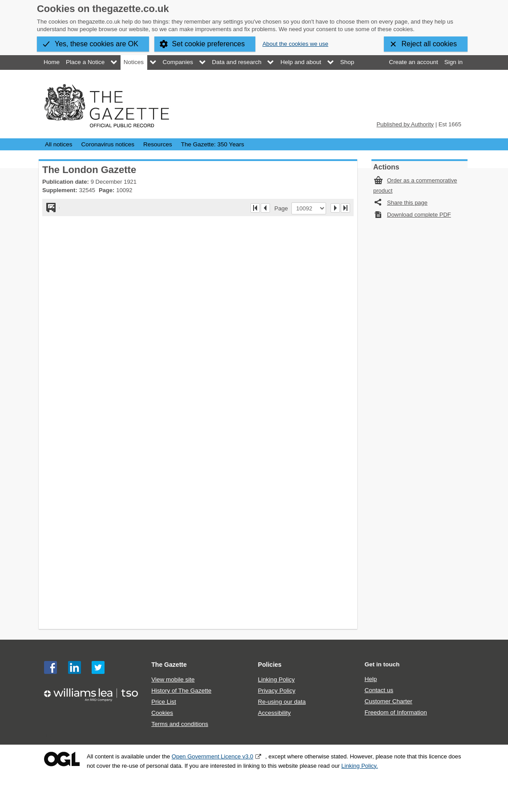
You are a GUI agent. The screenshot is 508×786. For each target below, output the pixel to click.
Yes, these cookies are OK (96, 44)
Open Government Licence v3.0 (213, 756)
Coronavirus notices (107, 144)
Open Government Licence (62, 759)
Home (52, 62)
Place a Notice (85, 62)
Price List (163, 701)
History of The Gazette (181, 690)
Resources (157, 144)
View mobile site (172, 679)
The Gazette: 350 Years (212, 144)
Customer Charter (388, 701)
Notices (134, 62)
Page (282, 208)
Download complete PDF (419, 214)
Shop (347, 62)
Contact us (378, 690)
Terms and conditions (179, 724)
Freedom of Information (395, 712)
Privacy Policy (276, 690)
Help (370, 679)
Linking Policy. (359, 765)
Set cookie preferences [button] (208, 44)
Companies (178, 62)
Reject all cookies (429, 44)
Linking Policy (276, 679)
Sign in (453, 62)
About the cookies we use (295, 43)
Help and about (300, 62)
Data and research (237, 62)
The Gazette (169, 664)
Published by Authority (405, 124)
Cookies (162, 712)
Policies (270, 664)
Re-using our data (282, 701)
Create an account (413, 62)
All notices (59, 144)
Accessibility (274, 712)
